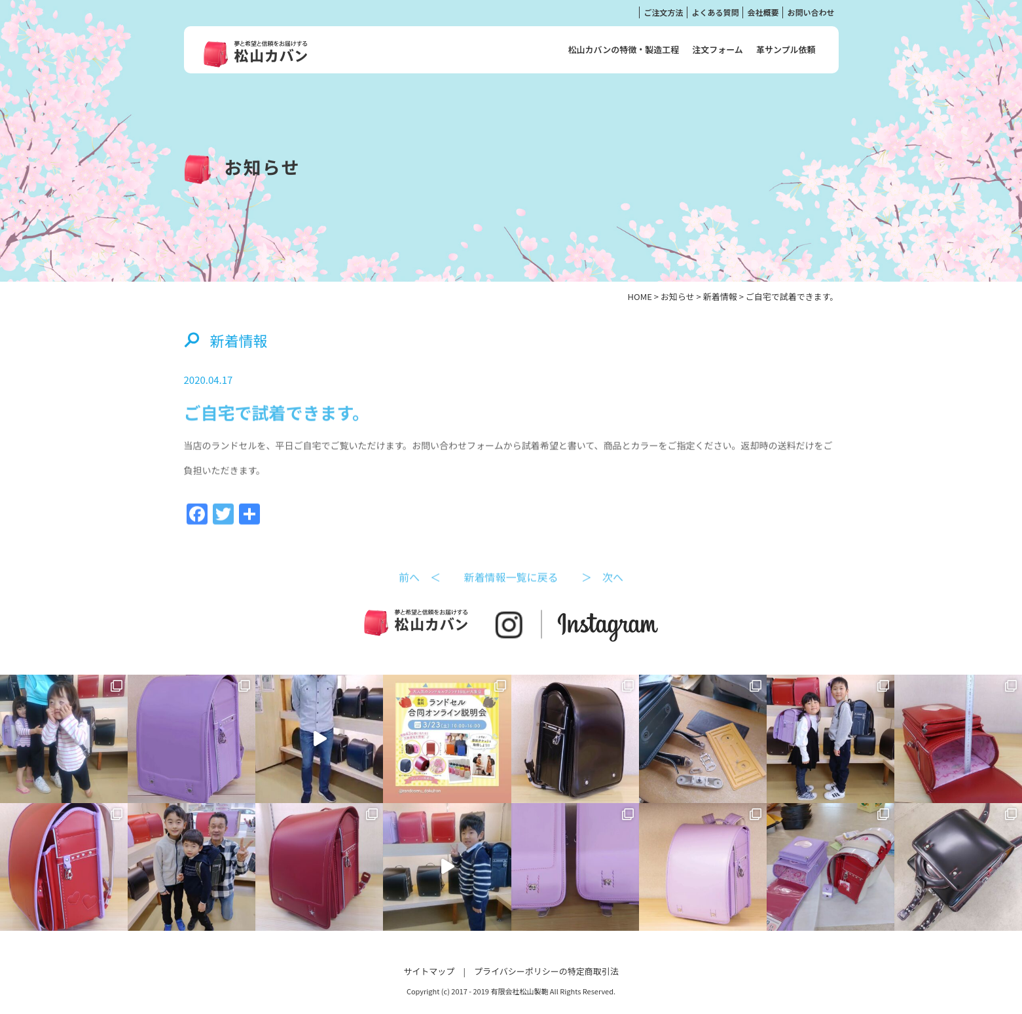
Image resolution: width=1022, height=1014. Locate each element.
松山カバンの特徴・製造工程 (624, 49)
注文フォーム (717, 49)
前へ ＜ (420, 592)
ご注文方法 (663, 12)
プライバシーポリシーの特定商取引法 (546, 971)
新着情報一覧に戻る (511, 592)
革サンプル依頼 (786, 49)
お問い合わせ (810, 12)
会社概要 (762, 12)
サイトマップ (428, 971)
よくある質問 (715, 12)
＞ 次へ (602, 592)
